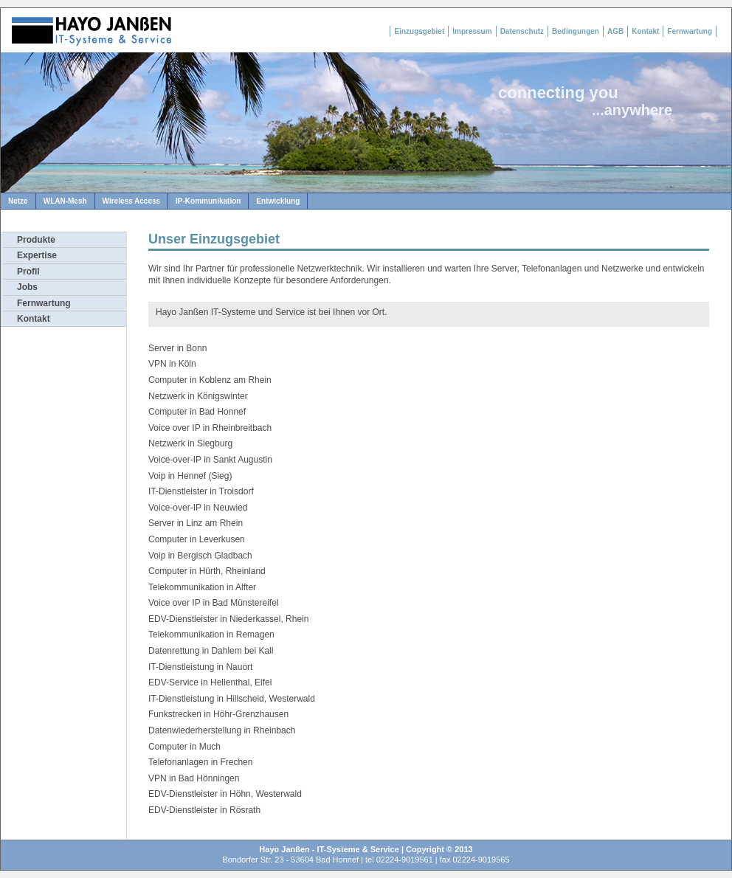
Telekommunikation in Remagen (211, 634)
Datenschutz (522, 31)
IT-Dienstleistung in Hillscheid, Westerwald (231, 699)
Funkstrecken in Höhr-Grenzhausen (218, 714)
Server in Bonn (177, 348)
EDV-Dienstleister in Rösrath (204, 810)
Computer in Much (184, 747)
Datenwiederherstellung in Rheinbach (221, 730)
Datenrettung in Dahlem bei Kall (210, 651)
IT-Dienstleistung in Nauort (200, 667)
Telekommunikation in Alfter (202, 587)
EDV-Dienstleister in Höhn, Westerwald (225, 794)
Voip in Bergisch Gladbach (200, 555)
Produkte (36, 240)
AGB (615, 31)
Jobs (27, 287)
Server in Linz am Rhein (195, 523)
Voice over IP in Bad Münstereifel (213, 603)
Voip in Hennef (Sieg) (190, 476)
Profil (28, 271)
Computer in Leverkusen (196, 539)
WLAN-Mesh (65, 201)
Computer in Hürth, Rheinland (207, 571)
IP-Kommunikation (208, 201)
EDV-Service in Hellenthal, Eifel (210, 682)
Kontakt (645, 31)
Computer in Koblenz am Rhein (210, 380)
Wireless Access (131, 201)
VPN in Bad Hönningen (193, 778)
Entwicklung (278, 201)
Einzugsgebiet (419, 31)
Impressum (471, 31)
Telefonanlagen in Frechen (200, 762)
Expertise (37, 255)
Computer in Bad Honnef (197, 412)
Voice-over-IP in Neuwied (198, 507)
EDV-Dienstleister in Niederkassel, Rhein (228, 619)
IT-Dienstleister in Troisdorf (201, 491)
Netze (18, 201)
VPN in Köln (172, 364)
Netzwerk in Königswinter (198, 396)
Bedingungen (575, 31)
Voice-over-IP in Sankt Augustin (210, 459)
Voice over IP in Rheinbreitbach (210, 428)
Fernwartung (689, 31)
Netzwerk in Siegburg (190, 443)
